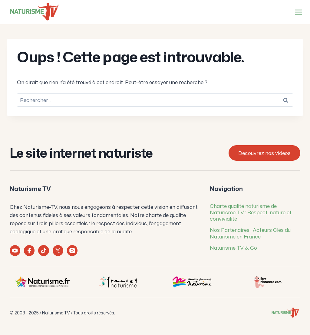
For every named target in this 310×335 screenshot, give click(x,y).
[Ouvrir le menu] (297, 12)
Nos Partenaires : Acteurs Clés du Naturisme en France (250, 233)
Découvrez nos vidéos (264, 152)
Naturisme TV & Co (233, 247)
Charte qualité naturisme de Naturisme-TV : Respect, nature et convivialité (251, 212)
